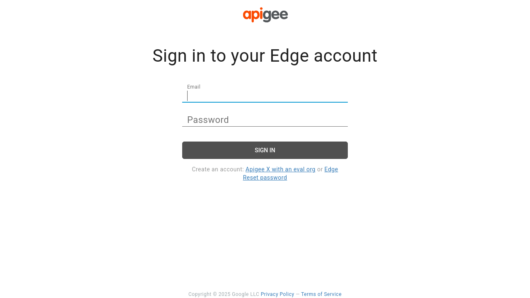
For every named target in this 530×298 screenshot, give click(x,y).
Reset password (265, 177)
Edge (331, 169)
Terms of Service (321, 294)
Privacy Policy (277, 294)
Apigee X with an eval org (281, 169)
